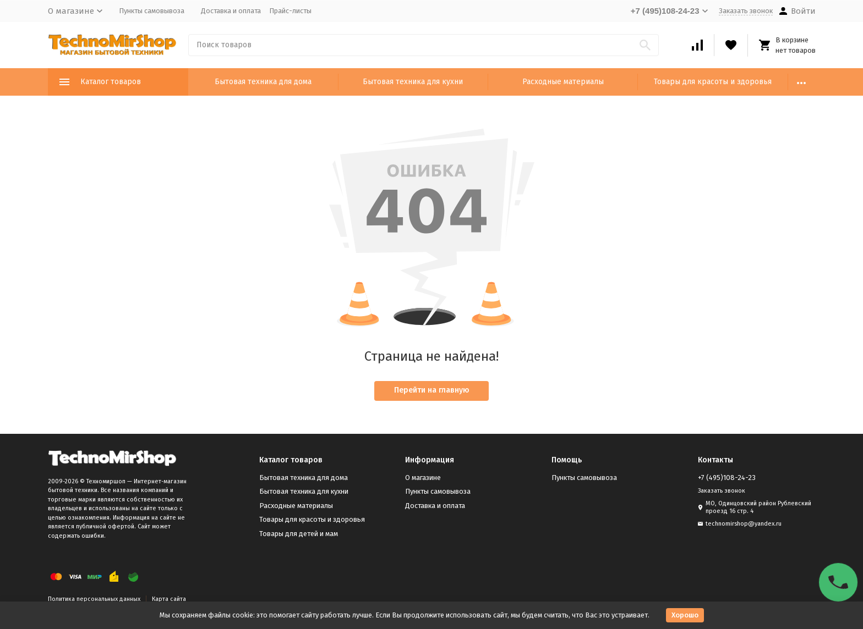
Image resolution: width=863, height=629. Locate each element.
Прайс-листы (290, 11)
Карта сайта (169, 599)
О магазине (423, 477)
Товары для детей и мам (298, 533)
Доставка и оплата (231, 11)
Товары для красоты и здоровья (713, 81)
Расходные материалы (563, 81)
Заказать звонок (746, 11)
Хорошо (684, 615)
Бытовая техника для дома (263, 81)
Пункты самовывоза (151, 11)
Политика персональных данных (94, 599)
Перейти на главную (431, 390)
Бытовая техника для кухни (413, 81)
